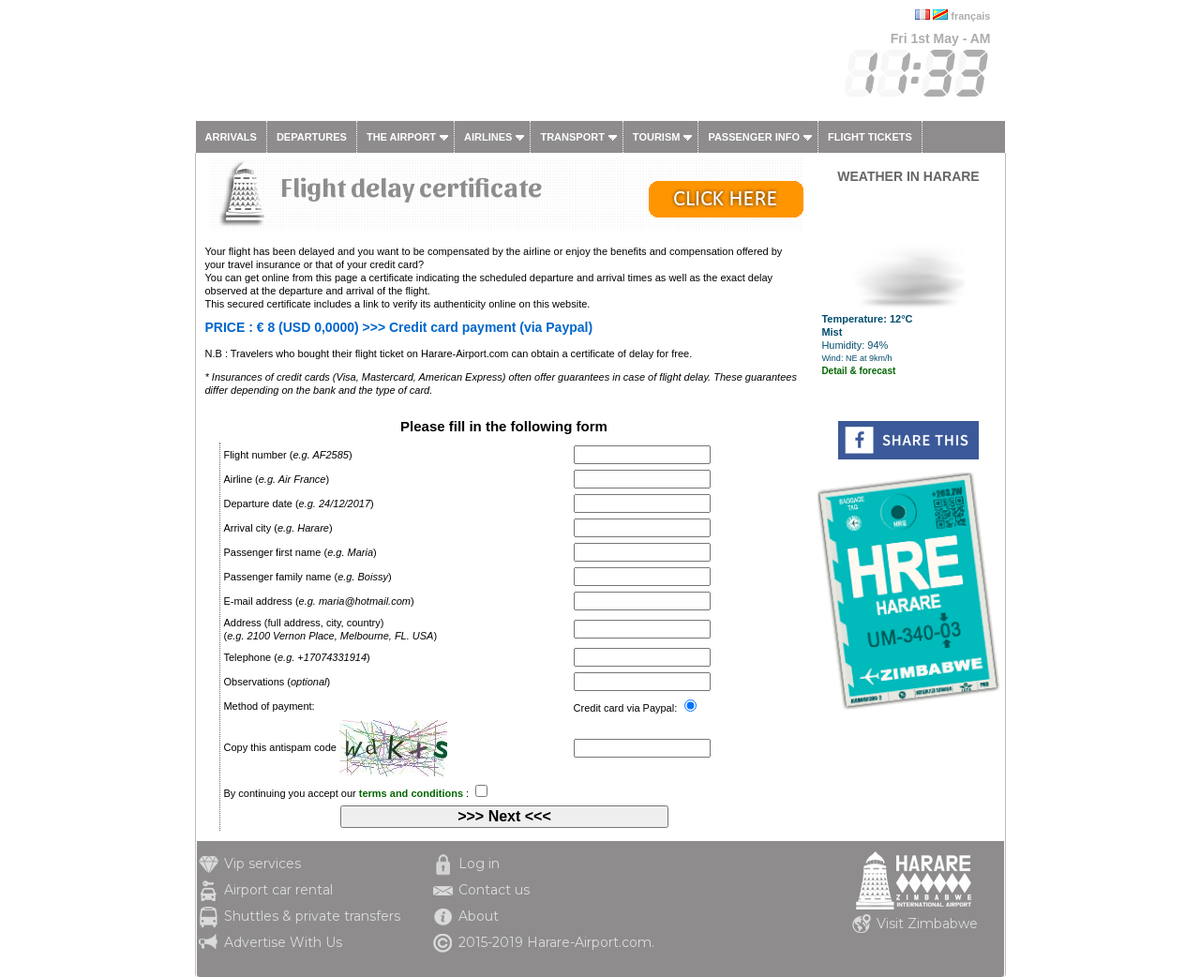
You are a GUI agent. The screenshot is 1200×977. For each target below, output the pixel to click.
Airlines (488, 137)
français (970, 16)
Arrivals (231, 137)
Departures (312, 137)
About (478, 916)
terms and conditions (411, 793)
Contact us (494, 889)
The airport (401, 137)
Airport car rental (278, 889)
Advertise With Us (283, 942)
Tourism (657, 137)
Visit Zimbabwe (927, 923)
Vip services (262, 863)
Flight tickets (870, 137)
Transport (572, 137)
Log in (479, 863)
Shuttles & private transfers (312, 916)
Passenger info (754, 137)
